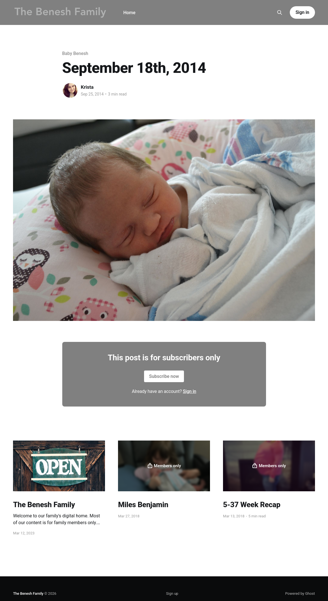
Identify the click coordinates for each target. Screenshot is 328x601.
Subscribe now (164, 376)
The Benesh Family (28, 593)
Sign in (302, 12)
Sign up (172, 593)
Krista (87, 87)
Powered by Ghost (300, 593)
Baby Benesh (75, 53)
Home (129, 12)
